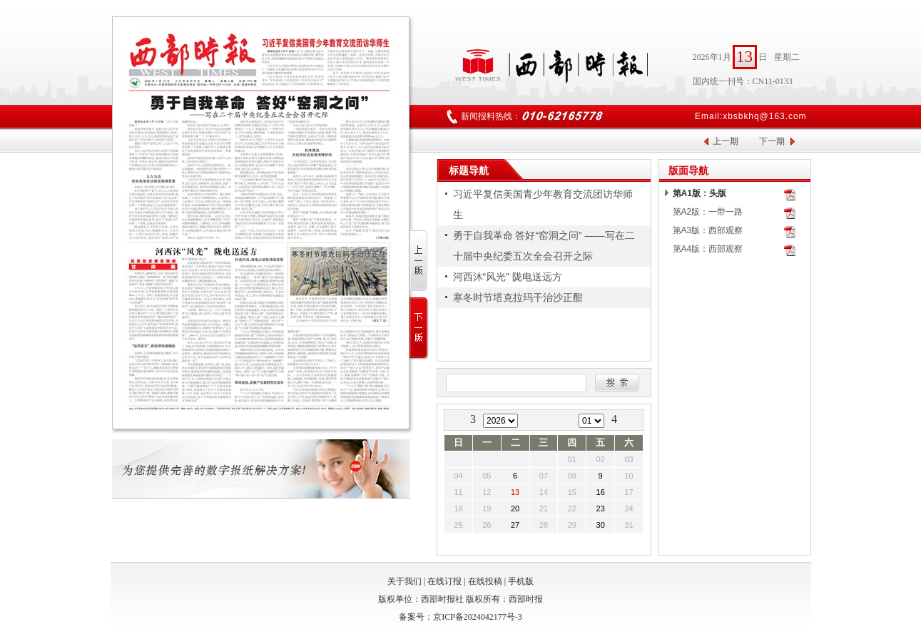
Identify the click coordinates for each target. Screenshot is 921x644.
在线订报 (444, 581)
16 (600, 492)
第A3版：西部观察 (708, 230)
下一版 (419, 328)
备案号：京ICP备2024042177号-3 (460, 617)
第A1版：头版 (699, 193)
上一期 (725, 141)
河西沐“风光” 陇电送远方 (507, 276)
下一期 (772, 141)
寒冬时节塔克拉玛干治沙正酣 (518, 297)
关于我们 (404, 581)
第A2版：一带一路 (708, 212)
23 (600, 508)
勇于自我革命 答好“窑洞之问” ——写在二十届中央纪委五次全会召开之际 (544, 246)
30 (600, 525)
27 (515, 525)
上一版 (419, 261)
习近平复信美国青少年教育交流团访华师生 (543, 204)
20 (515, 508)
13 (515, 492)
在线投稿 (485, 581)
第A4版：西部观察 (708, 249)
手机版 (521, 581)
